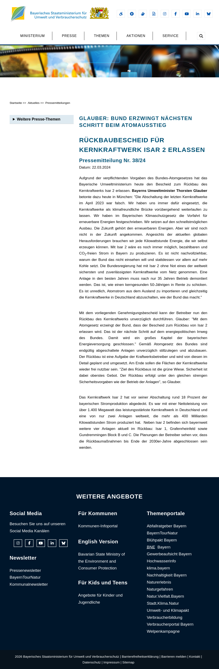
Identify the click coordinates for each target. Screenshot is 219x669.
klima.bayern (158, 568)
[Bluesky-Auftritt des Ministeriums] (208, 14)
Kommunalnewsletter (29, 584)
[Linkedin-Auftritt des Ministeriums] (198, 14)
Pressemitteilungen (57, 102)
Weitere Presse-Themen (38, 119)
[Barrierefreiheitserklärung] (121, 14)
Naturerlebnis (159, 582)
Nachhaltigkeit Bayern (167, 575)
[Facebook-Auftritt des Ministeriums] (176, 14)
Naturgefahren (160, 589)
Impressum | (112, 662)
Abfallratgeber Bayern (167, 526)
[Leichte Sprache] (154, 14)
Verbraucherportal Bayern (170, 624)
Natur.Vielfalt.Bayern (165, 596)
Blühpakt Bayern (162, 540)
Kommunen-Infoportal (98, 526)
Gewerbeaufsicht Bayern (169, 554)
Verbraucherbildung (164, 617)
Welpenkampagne (163, 631)
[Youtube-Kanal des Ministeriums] (186, 14)
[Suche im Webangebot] (201, 36)
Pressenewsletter (25, 570)
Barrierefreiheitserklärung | (141, 656)
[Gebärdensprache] (143, 14)
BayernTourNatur (25, 577)
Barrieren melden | (174, 656)
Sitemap (128, 662)
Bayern (159, 547)
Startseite (16, 102)
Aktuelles (33, 102)
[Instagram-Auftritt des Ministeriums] (165, 14)
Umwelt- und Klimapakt (168, 610)
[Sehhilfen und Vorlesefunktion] (132, 14)
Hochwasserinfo (161, 561)
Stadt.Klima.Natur (163, 603)
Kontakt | (195, 656)
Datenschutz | (93, 662)
